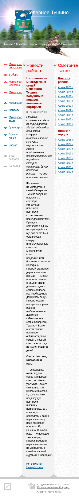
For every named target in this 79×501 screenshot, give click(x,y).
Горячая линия (13, 136)
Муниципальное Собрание (18, 83)
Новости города (64, 132)
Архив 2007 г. (65, 119)
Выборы (13, 74)
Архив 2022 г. (65, 96)
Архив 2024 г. (65, 92)
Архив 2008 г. (65, 115)
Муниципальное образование (18, 66)
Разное (13, 145)
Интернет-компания (53, 487)
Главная (8, 44)
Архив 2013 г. (65, 105)
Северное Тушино (47, 12)
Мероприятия (17, 102)
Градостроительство (21, 127)
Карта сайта (54, 491)
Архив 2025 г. (65, 87)
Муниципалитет (18, 92)
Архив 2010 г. (65, 158)
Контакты (14, 166)
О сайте (41, 491)
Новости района (49, 44)
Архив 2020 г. (65, 148)
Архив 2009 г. (65, 110)
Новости (14, 110)
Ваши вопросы (14, 157)
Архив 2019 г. (65, 101)
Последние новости (26, 44)
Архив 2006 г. (65, 124)
